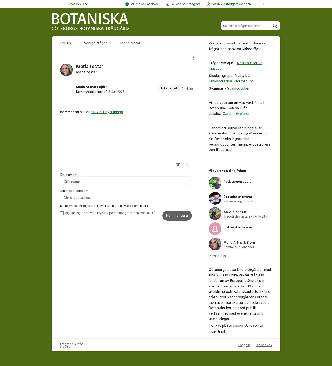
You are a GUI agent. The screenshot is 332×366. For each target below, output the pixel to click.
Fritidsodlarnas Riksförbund (231, 81)
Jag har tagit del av (109, 213)
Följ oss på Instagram (183, 4)
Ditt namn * (68, 175)
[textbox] (126, 139)
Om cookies (264, 345)
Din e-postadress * (74, 191)
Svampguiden (238, 88)
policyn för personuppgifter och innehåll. (122, 213)
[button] (178, 165)
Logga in (244, 345)
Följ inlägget (169, 88)
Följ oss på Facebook (142, 4)
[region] (126, 77)
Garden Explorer (236, 113)
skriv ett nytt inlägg (107, 112)
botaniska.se (78, 4)
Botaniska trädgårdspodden (229, 4)
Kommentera (177, 216)
